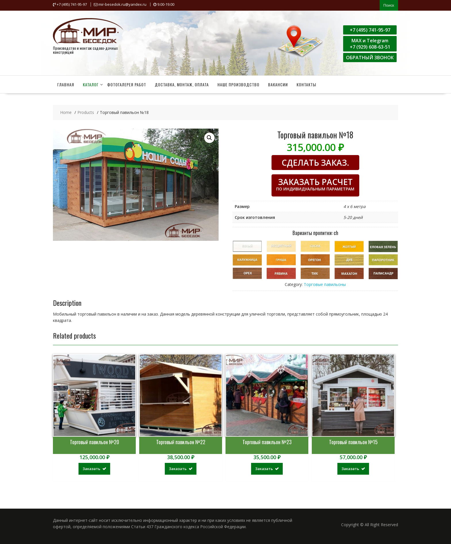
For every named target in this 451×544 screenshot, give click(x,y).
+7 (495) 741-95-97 (370, 29)
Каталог (91, 84)
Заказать (91, 468)
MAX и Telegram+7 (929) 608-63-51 (370, 43)
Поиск (388, 4)
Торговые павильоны (325, 283)
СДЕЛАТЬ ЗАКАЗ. (315, 161)
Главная (65, 84)
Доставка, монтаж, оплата (182, 84)
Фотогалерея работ (126, 84)
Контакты (306, 84)
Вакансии (278, 84)
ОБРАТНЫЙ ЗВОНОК (370, 57)
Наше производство (238, 84)
